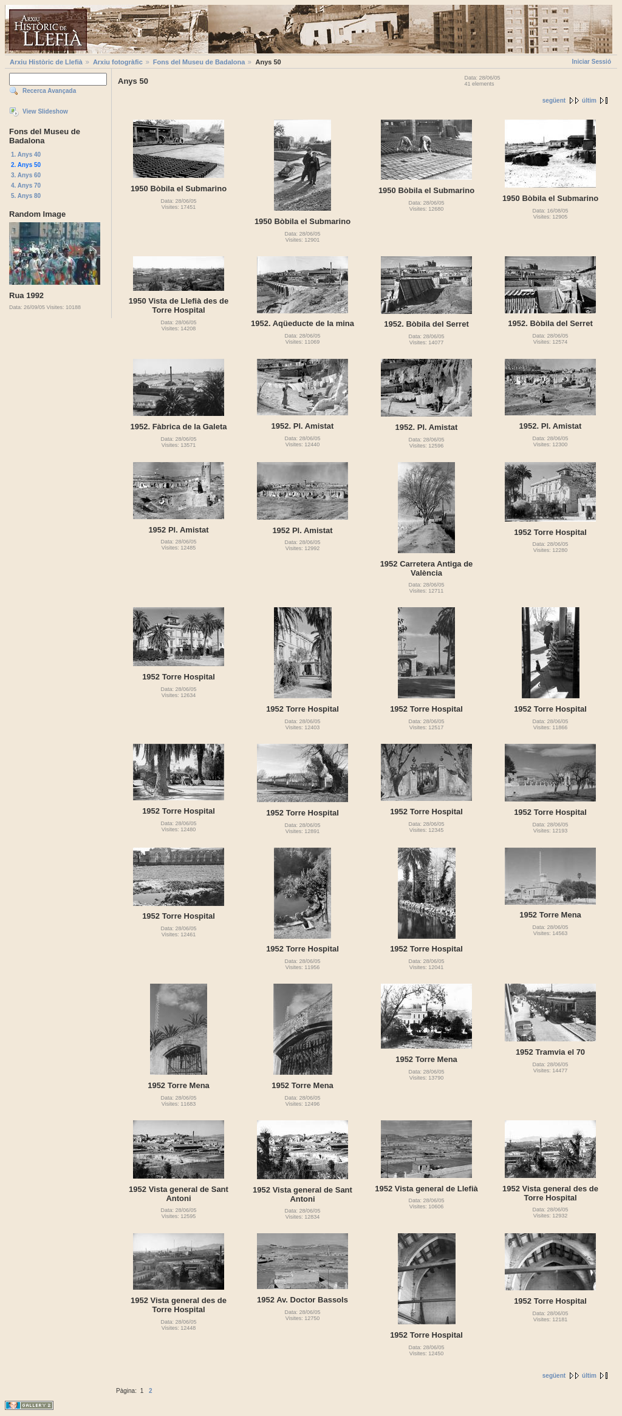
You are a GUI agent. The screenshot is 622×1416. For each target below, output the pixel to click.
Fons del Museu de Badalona (199, 62)
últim (589, 100)
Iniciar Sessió (591, 61)
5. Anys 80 (26, 195)
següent (554, 100)
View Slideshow (45, 111)
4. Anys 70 (26, 185)
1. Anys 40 (26, 154)
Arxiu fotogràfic (118, 62)
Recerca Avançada (49, 90)
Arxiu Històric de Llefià (46, 62)
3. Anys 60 (26, 175)
